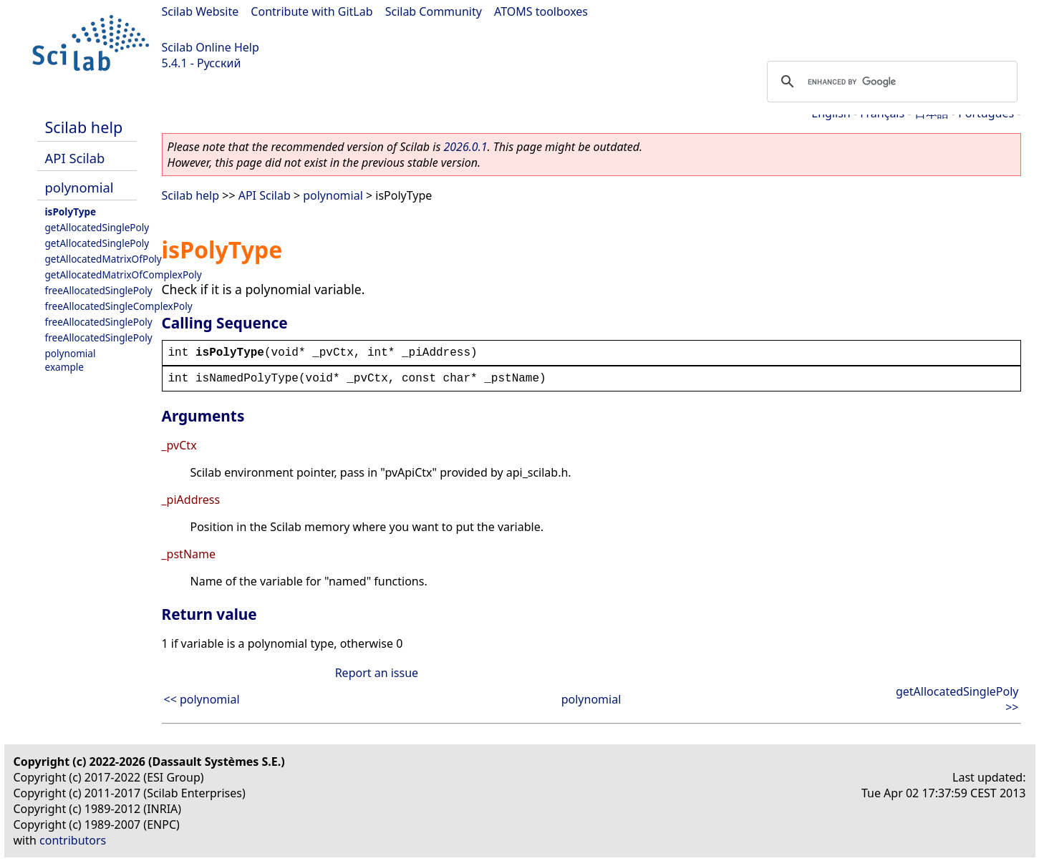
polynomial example (70, 360)
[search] (890, 81)
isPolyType (71, 211)
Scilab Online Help (210, 47)
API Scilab (75, 158)
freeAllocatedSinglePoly (99, 290)
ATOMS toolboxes (541, 11)
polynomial (79, 187)
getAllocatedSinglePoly (97, 227)
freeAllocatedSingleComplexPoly (119, 306)
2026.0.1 (465, 147)
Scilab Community (433, 11)
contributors (72, 840)
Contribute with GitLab (311, 11)
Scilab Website (200, 11)
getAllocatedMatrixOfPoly (103, 259)
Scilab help (84, 127)
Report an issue (376, 673)
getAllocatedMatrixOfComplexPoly (123, 274)
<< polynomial (202, 699)
